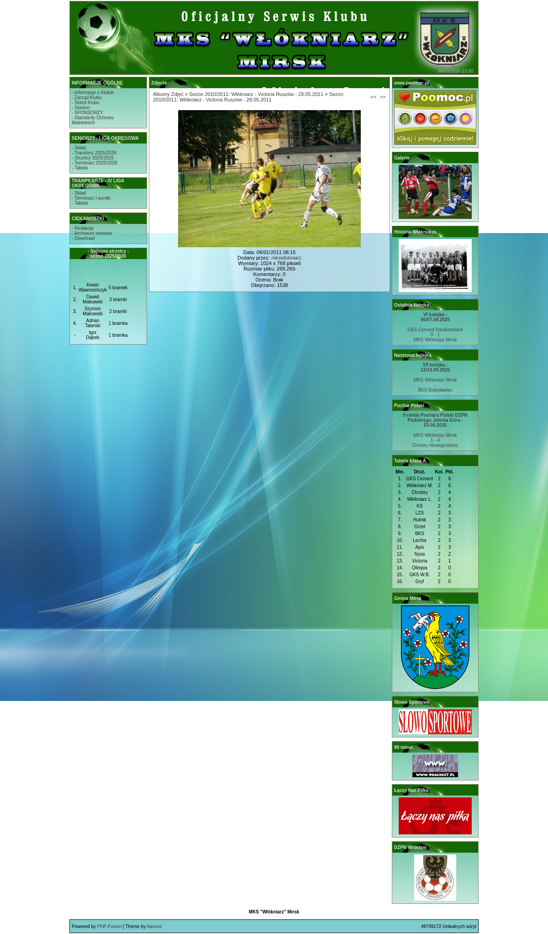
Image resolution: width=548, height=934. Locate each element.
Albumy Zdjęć (168, 94)
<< (373, 97)
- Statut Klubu (86, 102)
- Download (83, 238)
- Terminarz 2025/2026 (94, 162)
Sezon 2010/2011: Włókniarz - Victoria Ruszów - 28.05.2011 (256, 94)
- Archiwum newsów (92, 233)
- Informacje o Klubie (93, 92)
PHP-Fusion (109, 926)
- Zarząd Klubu (87, 97)
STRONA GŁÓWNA (94, 71)
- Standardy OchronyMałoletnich (93, 120)
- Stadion (81, 107)
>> (383, 97)
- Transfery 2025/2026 (94, 152)
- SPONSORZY (87, 112)
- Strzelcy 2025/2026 (93, 157)
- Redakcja (83, 228)
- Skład (79, 147)
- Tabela (80, 167)
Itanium (154, 926)
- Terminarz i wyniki (91, 198)
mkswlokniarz (286, 257)
